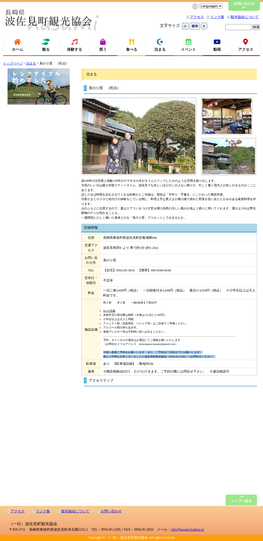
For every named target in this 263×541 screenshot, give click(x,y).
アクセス (197, 17)
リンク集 (217, 17)
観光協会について (245, 17)
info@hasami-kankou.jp (187, 529)
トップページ (13, 63)
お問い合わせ (111, 511)
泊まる (31, 63)
